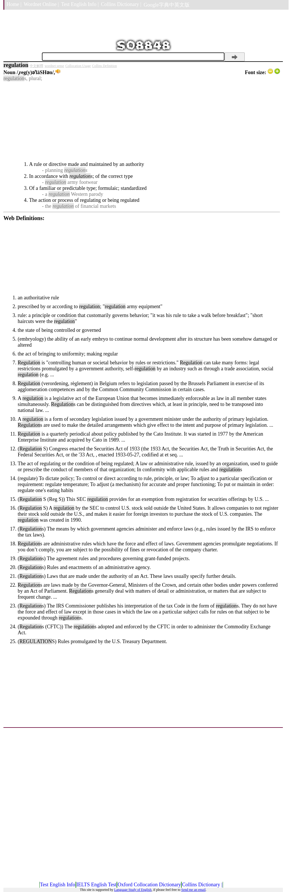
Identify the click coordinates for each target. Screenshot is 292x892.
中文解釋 (36, 66)
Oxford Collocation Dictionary (149, 884)
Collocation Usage (78, 66)
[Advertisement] (141, 121)
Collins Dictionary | (121, 4)
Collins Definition (104, 66)
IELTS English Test (96, 884)
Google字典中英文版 (167, 5)
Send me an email (193, 890)
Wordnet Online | (41, 4)
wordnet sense (54, 66)
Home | (14, 4)
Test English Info (57, 884)
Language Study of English (132, 890)
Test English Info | (80, 4)
